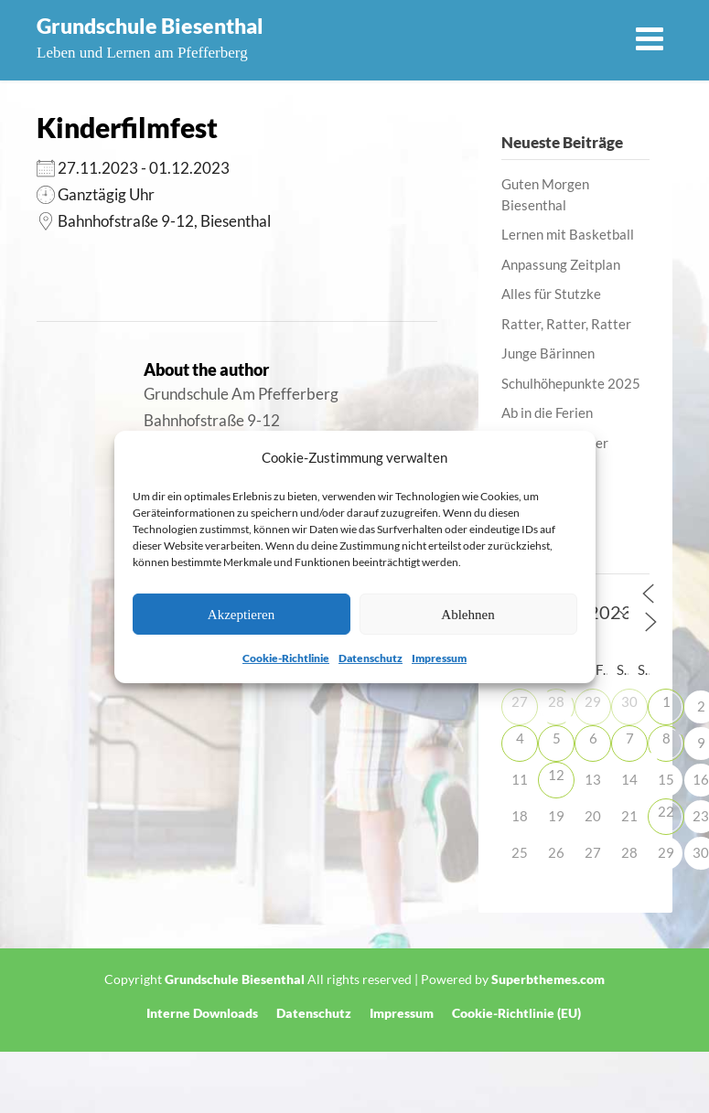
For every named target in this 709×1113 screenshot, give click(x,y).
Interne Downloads (202, 1013)
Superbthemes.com (548, 979)
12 (556, 774)
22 (666, 811)
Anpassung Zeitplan (560, 264)
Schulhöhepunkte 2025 (570, 383)
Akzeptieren (241, 614)
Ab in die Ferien (547, 412)
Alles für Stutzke (551, 293)
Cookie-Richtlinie (285, 658)
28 (556, 701)
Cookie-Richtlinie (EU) (516, 1013)
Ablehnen (467, 614)
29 (593, 701)
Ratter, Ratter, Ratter (566, 324)
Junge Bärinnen (548, 353)
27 (519, 701)
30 (629, 701)
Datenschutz (370, 658)
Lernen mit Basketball (567, 234)
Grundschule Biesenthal (150, 25)
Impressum (439, 658)
